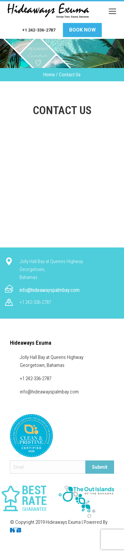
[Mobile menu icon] (112, 11)
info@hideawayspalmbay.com (50, 290)
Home (49, 75)
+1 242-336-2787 (38, 30)
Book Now (82, 30)
